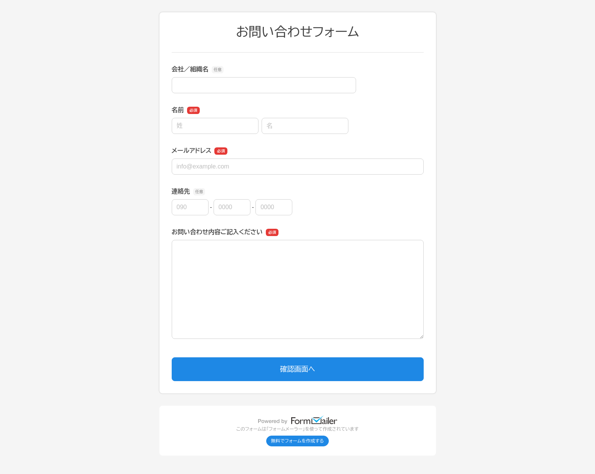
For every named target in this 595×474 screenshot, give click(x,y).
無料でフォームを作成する (297, 441)
